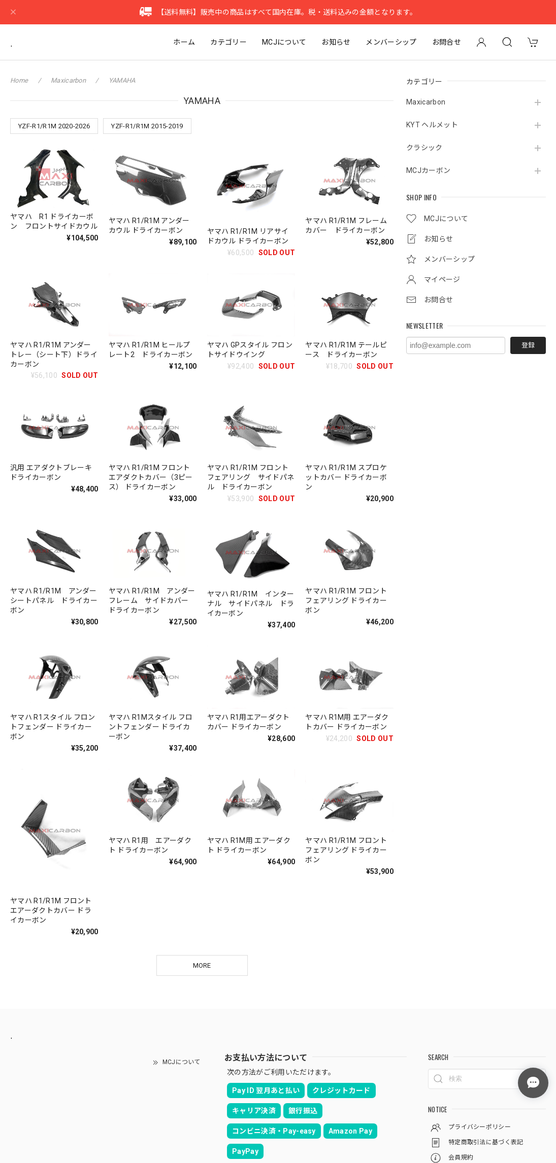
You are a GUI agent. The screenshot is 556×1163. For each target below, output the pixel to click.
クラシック (424, 148)
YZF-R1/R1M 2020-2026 (54, 126)
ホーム (184, 42)
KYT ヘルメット (432, 125)
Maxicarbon (425, 102)
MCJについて (284, 42)
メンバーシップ (391, 42)
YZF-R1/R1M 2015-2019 (147, 126)
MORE (202, 965)
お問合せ (446, 42)
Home (19, 80)
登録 (528, 345)
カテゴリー (228, 42)
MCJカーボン (428, 170)
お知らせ (335, 42)
